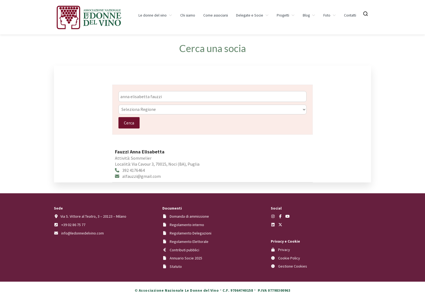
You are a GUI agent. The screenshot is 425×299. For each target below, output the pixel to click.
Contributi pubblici (184, 249)
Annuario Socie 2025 (186, 258)
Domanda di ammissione (189, 216)
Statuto (176, 266)
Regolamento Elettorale (189, 241)
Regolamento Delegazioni (190, 233)
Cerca (129, 123)
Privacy (284, 249)
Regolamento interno (187, 224)
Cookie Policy (289, 258)
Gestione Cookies (292, 266)
